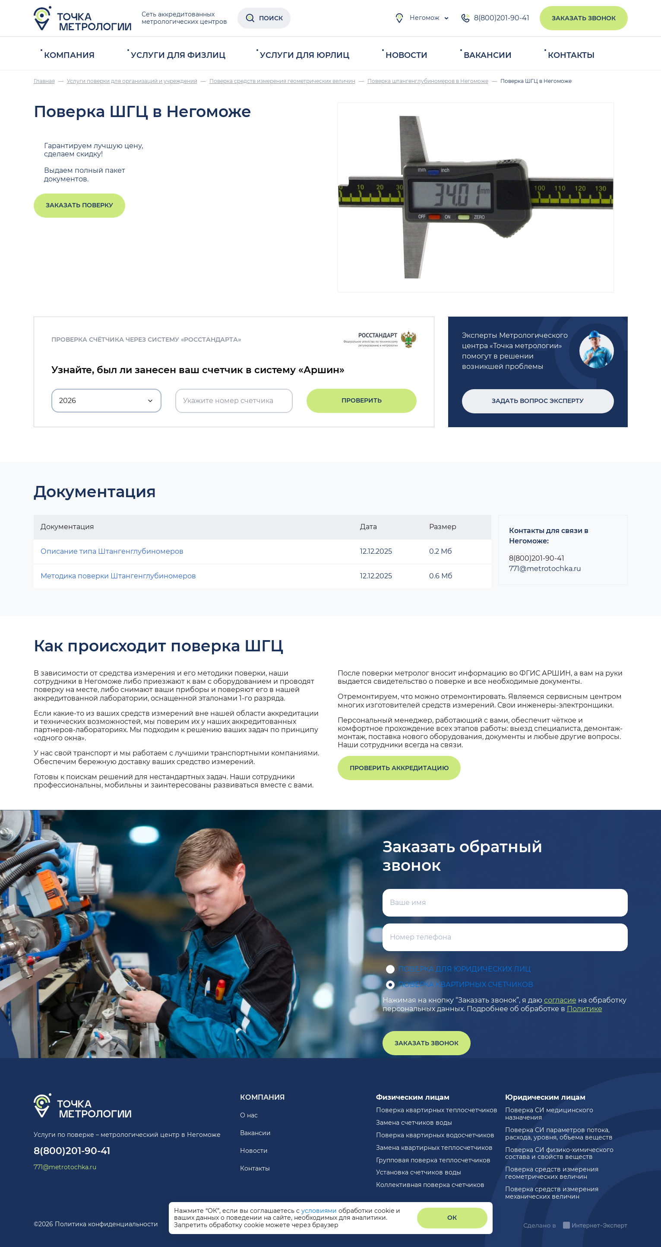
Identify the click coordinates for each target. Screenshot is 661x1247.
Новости (406, 55)
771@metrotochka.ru (545, 569)
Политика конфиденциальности (106, 1224)
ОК (452, 1218)
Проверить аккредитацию (399, 768)
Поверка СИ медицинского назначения (549, 1113)
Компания (69, 55)
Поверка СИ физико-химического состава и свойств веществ (559, 1153)
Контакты (571, 55)
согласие (560, 1000)
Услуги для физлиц (178, 55)
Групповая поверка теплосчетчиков (433, 1160)
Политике (584, 1009)
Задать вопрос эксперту (538, 401)
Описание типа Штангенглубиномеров (112, 551)
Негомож (417, 18)
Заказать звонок (584, 18)
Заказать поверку (79, 205)
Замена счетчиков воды (414, 1122)
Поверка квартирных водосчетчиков (435, 1135)
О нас (249, 1115)
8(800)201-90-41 (494, 18)
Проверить (362, 400)
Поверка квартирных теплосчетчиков (436, 1110)
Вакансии (488, 55)
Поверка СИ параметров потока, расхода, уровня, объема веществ (559, 1133)
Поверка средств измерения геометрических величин (551, 1172)
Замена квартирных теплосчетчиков (434, 1148)
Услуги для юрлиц (304, 55)
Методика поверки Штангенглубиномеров (118, 576)
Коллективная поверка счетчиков (430, 1185)
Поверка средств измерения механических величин (551, 1192)
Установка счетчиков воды (418, 1172)
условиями (319, 1211)
